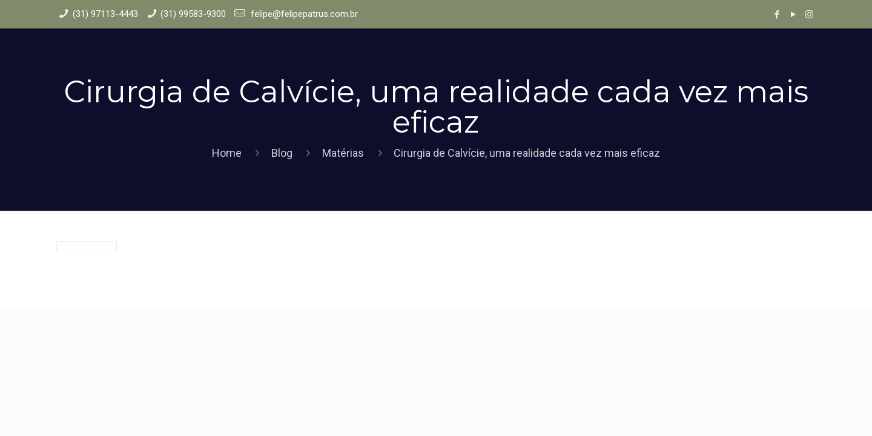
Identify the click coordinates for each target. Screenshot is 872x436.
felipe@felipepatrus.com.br (303, 13)
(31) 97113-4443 (105, 13)
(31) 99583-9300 (193, 13)
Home (227, 153)
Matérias (343, 153)
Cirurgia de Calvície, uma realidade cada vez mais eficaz (527, 153)
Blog (281, 153)
